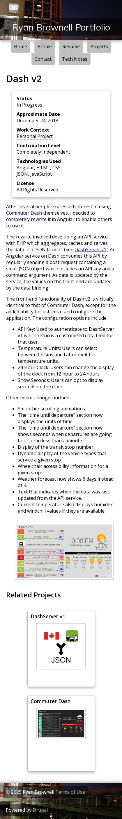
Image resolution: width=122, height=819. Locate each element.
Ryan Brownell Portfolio (61, 27)
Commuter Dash (24, 213)
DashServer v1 (90, 249)
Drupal (40, 810)
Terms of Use (70, 792)
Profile (45, 46)
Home (20, 46)
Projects (99, 46)
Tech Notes (74, 59)
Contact (43, 59)
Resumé (71, 46)
